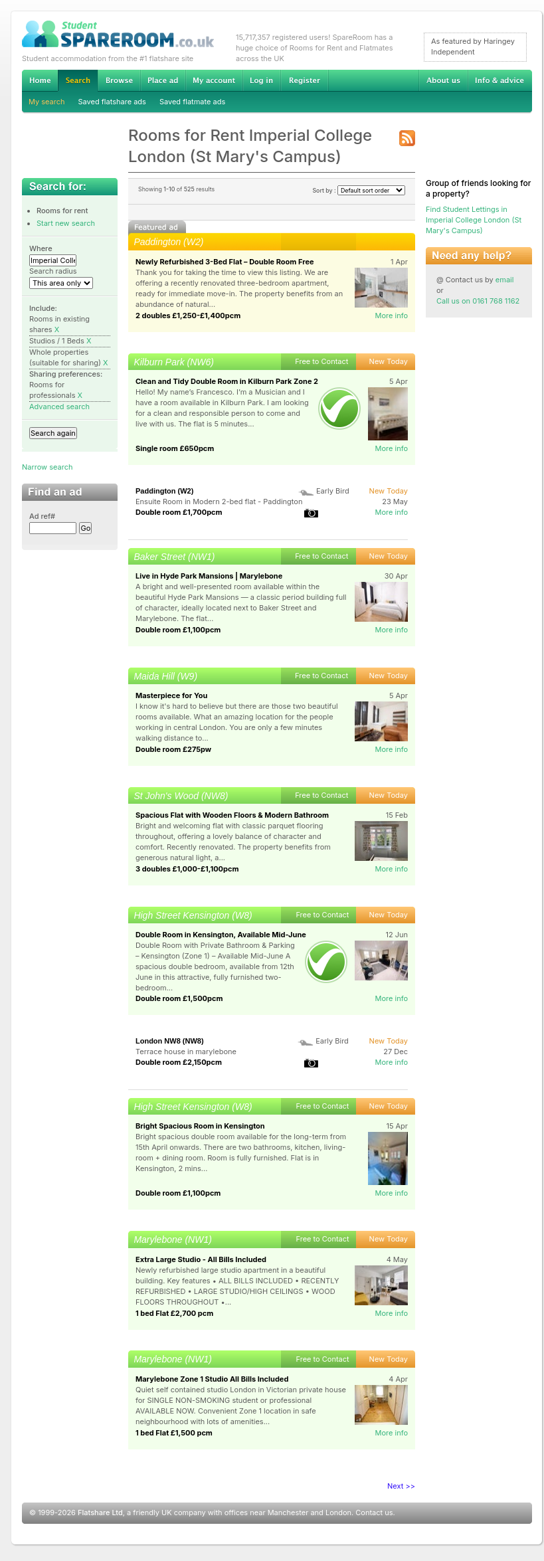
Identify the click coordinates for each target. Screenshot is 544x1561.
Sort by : (358, 190)
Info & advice (500, 80)
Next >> (401, 1486)
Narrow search (47, 467)
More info (391, 315)
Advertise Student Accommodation (162, 80)
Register (304, 80)
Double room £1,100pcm (178, 629)
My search (47, 101)
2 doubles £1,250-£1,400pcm (188, 315)
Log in (261, 80)
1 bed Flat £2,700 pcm (174, 1313)
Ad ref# (42, 516)
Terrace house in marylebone (186, 1051)
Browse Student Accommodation (119, 80)
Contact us (374, 1512)
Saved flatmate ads (192, 101)
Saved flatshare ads (112, 101)
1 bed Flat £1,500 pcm (174, 1432)
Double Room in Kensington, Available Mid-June (221, 934)
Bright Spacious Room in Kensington (200, 1126)
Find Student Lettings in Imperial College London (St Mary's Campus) (473, 220)
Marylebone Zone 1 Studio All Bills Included (212, 1379)
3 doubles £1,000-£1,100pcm (187, 868)
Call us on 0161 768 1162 (477, 301)
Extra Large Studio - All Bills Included (201, 1259)
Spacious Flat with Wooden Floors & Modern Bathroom (232, 815)
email (505, 279)
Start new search (66, 223)
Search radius (53, 271)
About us (443, 80)
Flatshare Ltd (100, 1512)
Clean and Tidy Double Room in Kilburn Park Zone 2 (227, 381)
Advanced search (59, 406)
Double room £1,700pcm (179, 512)
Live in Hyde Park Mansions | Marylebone (209, 576)
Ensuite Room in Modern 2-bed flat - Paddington (219, 501)
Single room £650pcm (175, 448)
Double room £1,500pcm (179, 998)
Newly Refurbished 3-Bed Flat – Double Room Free (225, 261)
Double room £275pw (173, 749)
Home (40, 80)
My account (213, 80)
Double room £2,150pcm (179, 1062)
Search (78, 81)
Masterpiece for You (171, 695)
